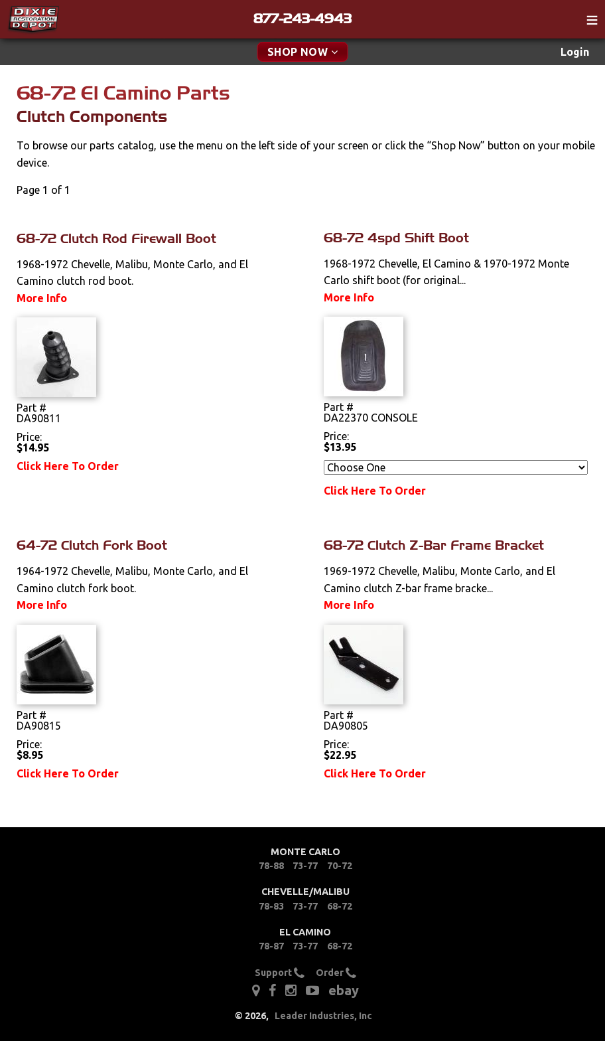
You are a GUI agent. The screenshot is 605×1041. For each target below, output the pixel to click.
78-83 (271, 906)
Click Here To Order (68, 466)
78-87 (271, 946)
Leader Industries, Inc (323, 1015)
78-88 (271, 865)
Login (575, 52)
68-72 (339, 906)
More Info (42, 298)
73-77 (305, 865)
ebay (343, 990)
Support (279, 972)
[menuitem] (575, 52)
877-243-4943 (302, 19)
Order (336, 972)
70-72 (339, 865)
